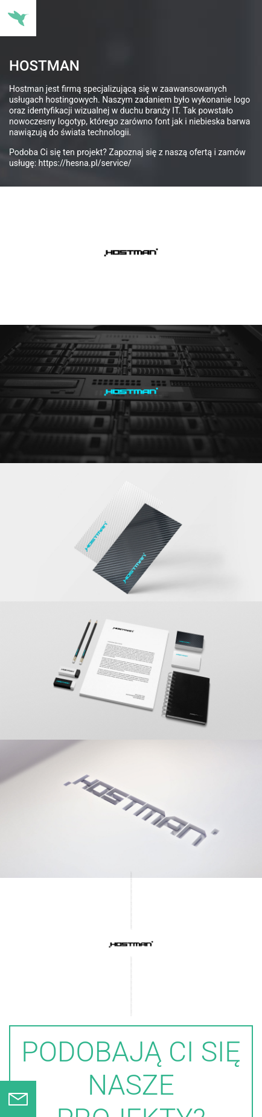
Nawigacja (18, 18)
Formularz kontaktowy (18, 1099)
